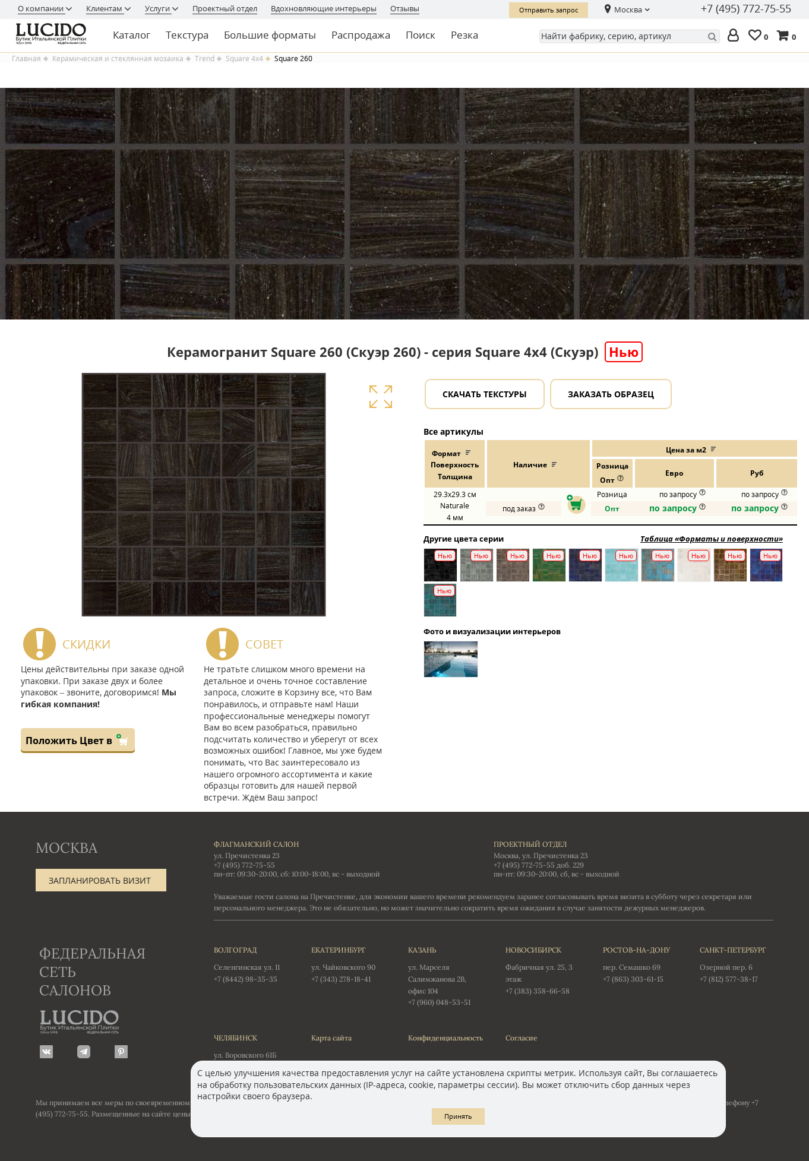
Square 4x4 (244, 59)
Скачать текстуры (485, 394)
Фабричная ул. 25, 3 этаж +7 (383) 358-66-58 (542, 969)
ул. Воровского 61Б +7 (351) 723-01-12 (250, 1051)
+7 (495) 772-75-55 (746, 9)
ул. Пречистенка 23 (247, 855)
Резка (464, 35)
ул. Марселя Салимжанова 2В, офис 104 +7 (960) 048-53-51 (445, 975)
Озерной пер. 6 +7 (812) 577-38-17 (736, 963)
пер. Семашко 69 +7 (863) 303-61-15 (640, 963)
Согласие (521, 1037)
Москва (628, 9)
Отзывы (404, 8)
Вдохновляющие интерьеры (324, 8)
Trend (204, 59)
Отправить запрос (548, 9)
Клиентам (105, 8)
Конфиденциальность (445, 1037)
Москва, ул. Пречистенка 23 (541, 855)
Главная (26, 59)
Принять (458, 1116)
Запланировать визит (100, 880)
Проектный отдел (224, 8)
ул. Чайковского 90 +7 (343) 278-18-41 (348, 963)
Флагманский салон (256, 844)
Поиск (420, 35)
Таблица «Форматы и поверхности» (711, 538)
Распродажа (360, 35)
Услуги (158, 8)
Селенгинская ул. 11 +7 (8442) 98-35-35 (250, 963)
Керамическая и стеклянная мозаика (118, 59)
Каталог (131, 35)
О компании (41, 8)
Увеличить (380, 397)
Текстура (187, 35)
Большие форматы (270, 35)
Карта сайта (331, 1037)
